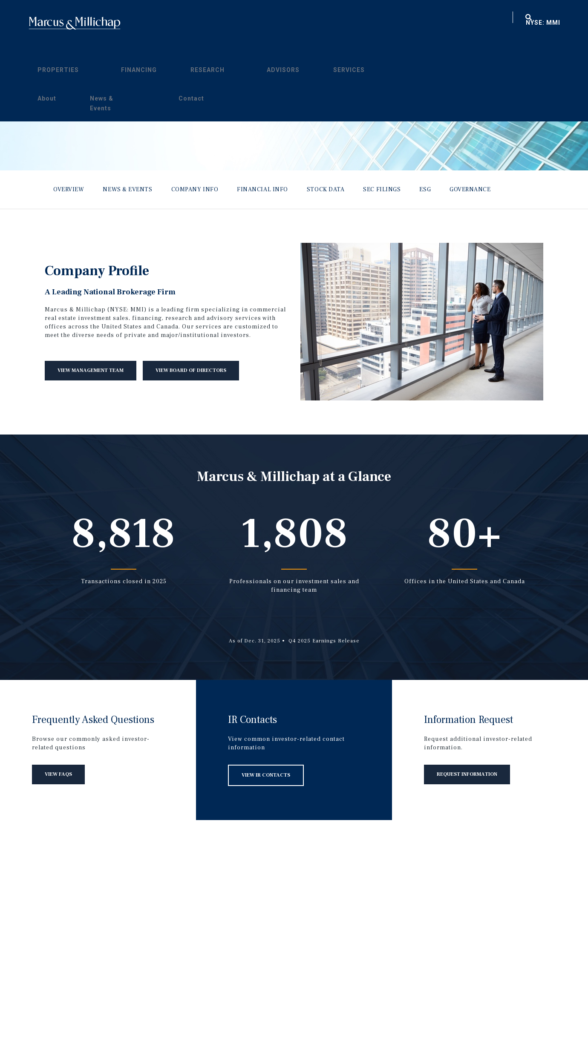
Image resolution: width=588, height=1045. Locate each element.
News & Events (439, 23)
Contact (483, 23)
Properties (197, 23)
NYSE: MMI (543, 23)
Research (285, 23)
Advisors (326, 23)
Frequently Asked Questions (93, 719)
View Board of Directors (191, 370)
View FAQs (58, 774)
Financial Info (262, 189)
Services (365, 23)
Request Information (467, 774)
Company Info (195, 189)
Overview (68, 189)
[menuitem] (243, 22)
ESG (425, 189)
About (400, 23)
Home (74, 23)
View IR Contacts (266, 775)
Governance (470, 189)
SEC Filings (382, 189)
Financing (243, 23)
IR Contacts (252, 719)
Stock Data (326, 189)
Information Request (468, 719)
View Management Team (91, 370)
